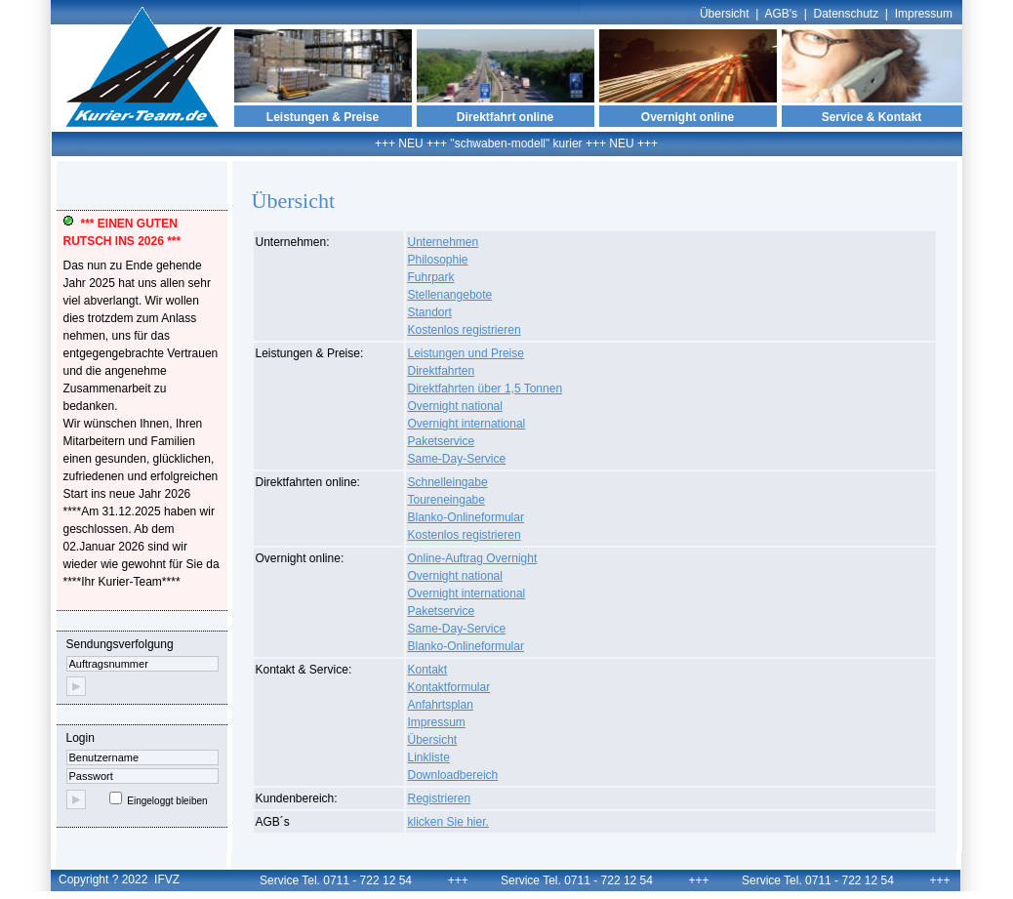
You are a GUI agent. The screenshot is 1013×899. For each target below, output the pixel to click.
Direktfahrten (441, 371)
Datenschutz (846, 13)
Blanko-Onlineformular (466, 517)
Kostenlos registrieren (464, 330)
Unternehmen (443, 242)
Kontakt (428, 669)
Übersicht (725, 13)
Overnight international (467, 423)
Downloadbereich (453, 775)
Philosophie (438, 259)
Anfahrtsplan (440, 705)
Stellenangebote (450, 295)
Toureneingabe (446, 500)
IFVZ (167, 879)
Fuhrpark (431, 277)
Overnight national (455, 406)
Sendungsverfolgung (142, 666)
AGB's (780, 13)
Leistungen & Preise (322, 117)
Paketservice (441, 441)
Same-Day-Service (457, 459)
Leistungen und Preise (466, 353)
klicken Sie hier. (448, 822)
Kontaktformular (449, 687)
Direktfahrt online (505, 117)
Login (146, 770)
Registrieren (439, 798)
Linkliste (429, 757)
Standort (430, 312)
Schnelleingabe (448, 482)
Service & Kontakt (872, 117)
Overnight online (687, 117)
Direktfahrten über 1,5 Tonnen (485, 388)
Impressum (923, 13)
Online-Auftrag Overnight (473, 558)
